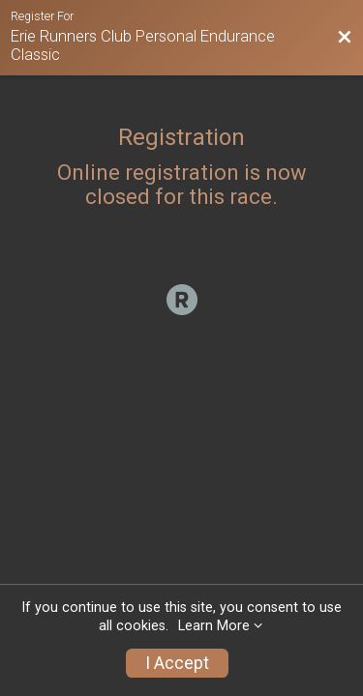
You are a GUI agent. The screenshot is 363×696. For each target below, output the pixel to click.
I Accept (177, 663)
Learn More (214, 626)
